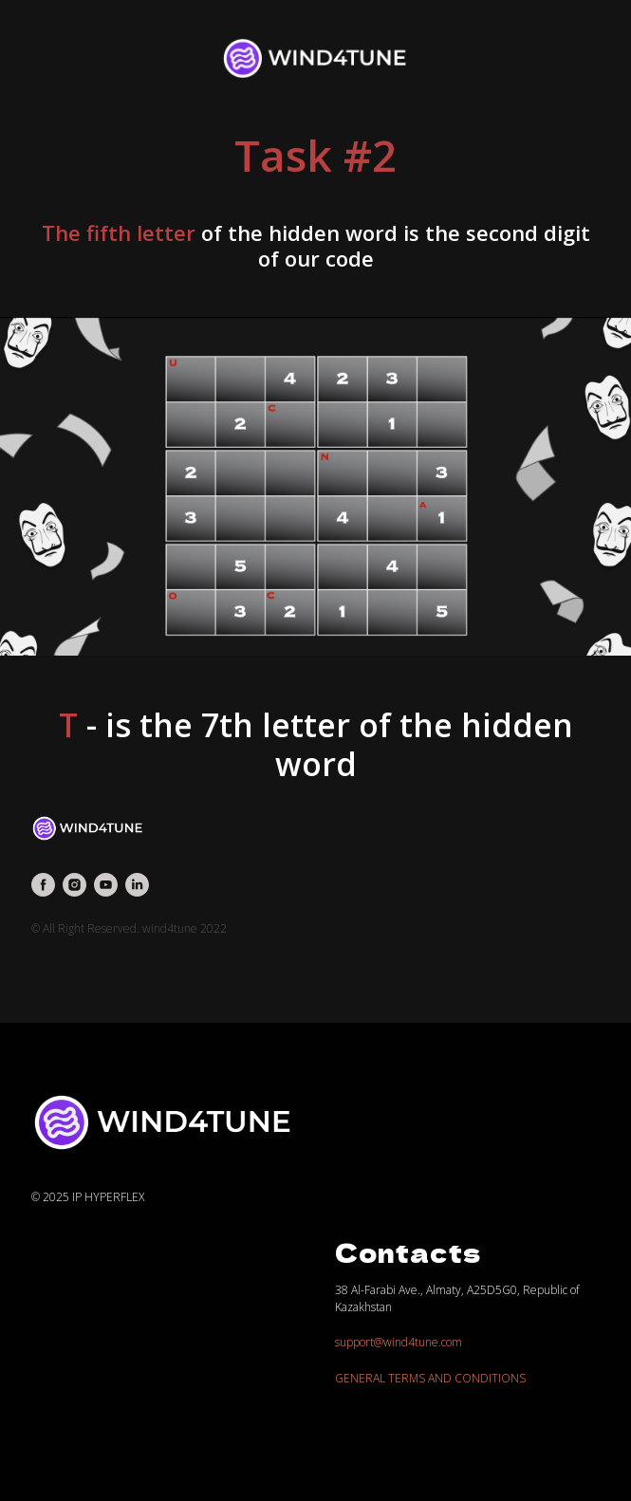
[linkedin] (137, 885)
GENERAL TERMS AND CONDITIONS (430, 1378)
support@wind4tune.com (398, 1342)
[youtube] (106, 885)
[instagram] (74, 885)
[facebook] (43, 885)
